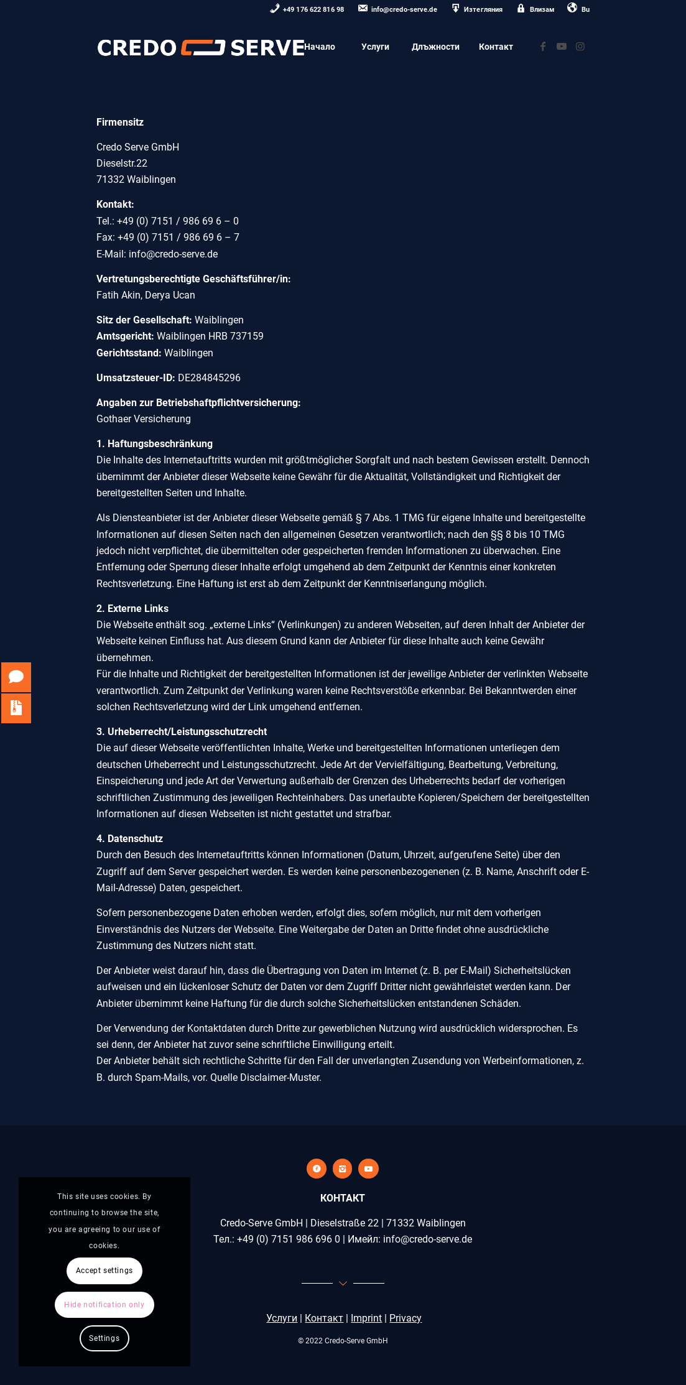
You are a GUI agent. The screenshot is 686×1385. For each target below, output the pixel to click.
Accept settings (104, 1270)
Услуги (281, 1318)
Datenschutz (135, 839)
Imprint (366, 1318)
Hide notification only (104, 1304)
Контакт (324, 1318)
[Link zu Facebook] (543, 46)
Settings (104, 1338)
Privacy (405, 1318)
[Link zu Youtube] (561, 46)
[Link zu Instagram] (580, 46)
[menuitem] (307, 10)
